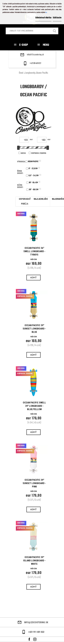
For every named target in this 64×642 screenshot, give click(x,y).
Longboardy (30, 73)
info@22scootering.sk (35, 55)
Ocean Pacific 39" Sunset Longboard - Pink (34, 483)
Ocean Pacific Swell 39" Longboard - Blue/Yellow (34, 406)
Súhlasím (57, 18)
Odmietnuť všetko (43, 18)
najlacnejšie (41, 199)
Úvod (21, 73)
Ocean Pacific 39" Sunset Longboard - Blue (34, 328)
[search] (54, 31)
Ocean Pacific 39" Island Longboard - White (34, 560)
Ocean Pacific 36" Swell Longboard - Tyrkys (34, 251)
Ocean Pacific (42, 73)
